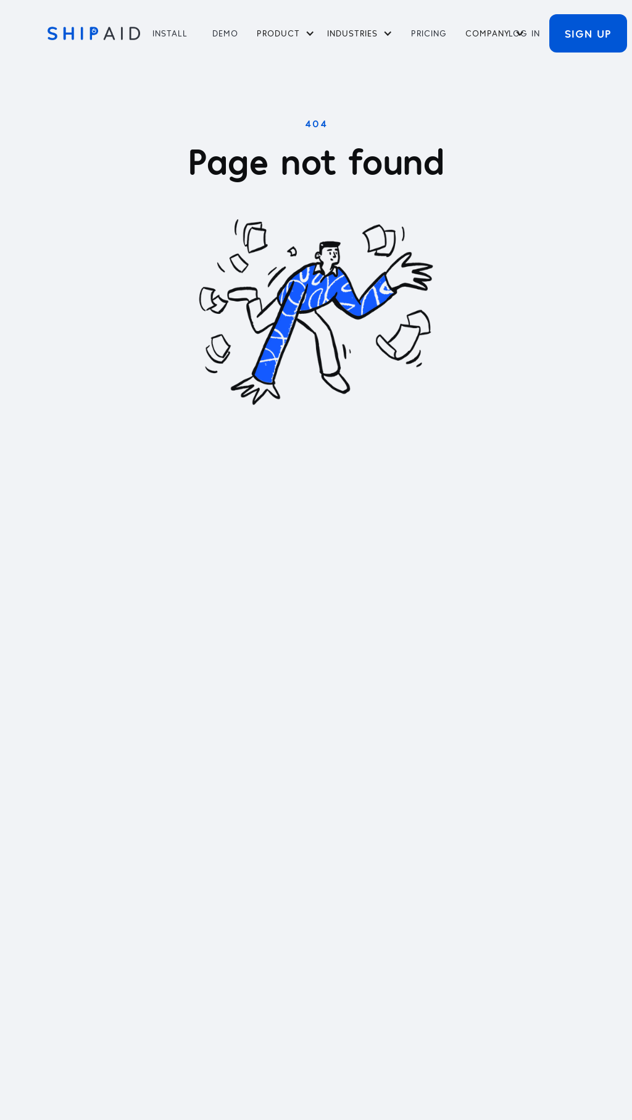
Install (170, 33)
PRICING (429, 33)
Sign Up (588, 33)
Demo (225, 33)
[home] (94, 33)
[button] (286, 33)
